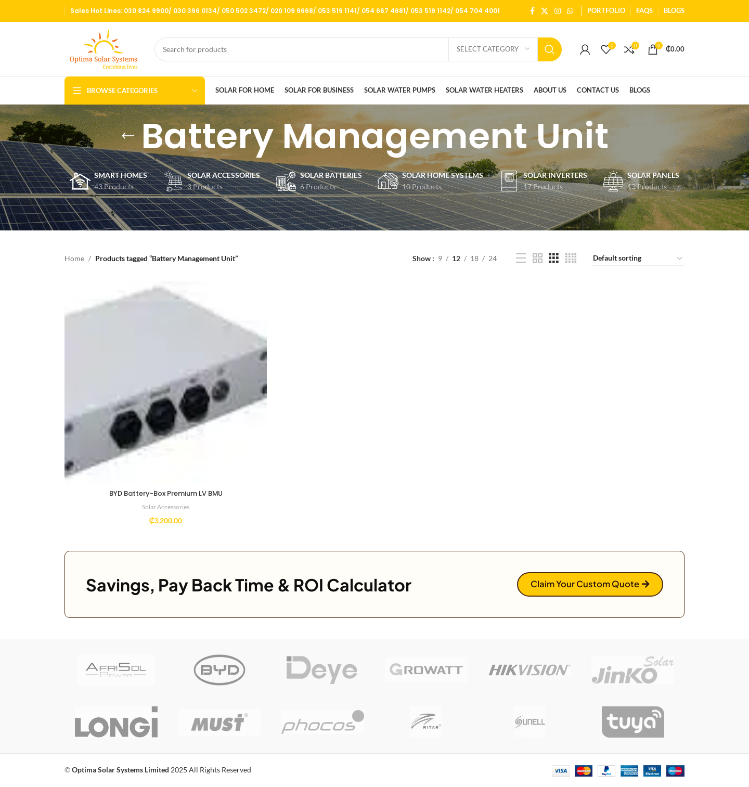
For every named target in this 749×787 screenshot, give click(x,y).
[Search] (358, 49)
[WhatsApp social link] (570, 11)
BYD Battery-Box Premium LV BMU (164, 490)
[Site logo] (104, 48)
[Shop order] (638, 258)
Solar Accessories (164, 504)
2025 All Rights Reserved (161, 769)
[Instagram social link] (557, 11)
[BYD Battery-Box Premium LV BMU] (164, 381)
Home (74, 258)
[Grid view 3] (554, 258)
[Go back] (128, 136)
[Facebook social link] (532, 11)
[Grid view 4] (570, 258)
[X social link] (544, 11)
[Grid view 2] (538, 258)
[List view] (521, 258)
